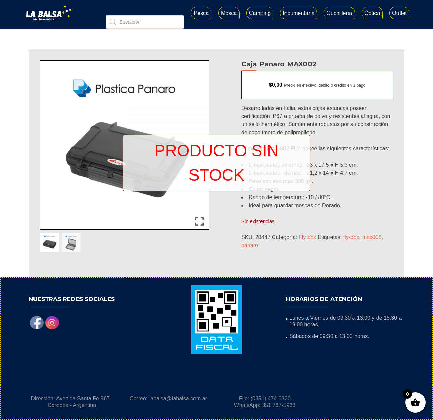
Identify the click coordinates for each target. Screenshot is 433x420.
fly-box (351, 237)
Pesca (200, 13)
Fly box (307, 237)
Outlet (399, 13)
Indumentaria (298, 13)
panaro (249, 245)
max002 (372, 237)
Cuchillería (339, 13)
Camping (260, 13)
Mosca (229, 13)
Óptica (372, 13)
